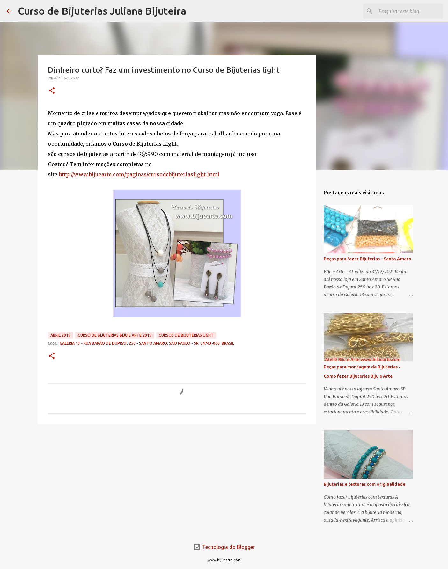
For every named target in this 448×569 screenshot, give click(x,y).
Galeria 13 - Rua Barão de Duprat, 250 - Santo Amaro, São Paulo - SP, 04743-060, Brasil (147, 343)
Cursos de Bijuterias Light (186, 335)
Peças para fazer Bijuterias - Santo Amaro (367, 258)
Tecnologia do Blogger (224, 547)
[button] (51, 91)
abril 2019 (60, 335)
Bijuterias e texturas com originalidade (364, 484)
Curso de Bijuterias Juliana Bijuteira (102, 11)
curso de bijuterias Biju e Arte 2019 (114, 335)
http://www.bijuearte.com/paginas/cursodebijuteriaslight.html (139, 174)
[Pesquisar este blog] (409, 11)
